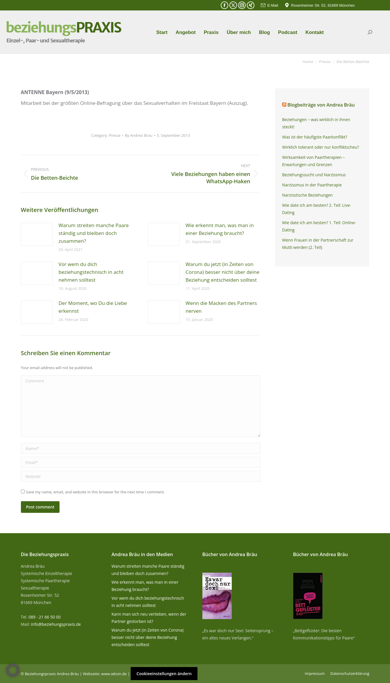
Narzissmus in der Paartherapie (312, 185)
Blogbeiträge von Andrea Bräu (321, 105)
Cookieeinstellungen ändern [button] (164, 673)
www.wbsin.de (114, 673)
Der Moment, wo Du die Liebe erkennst (93, 307)
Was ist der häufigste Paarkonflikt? (314, 137)
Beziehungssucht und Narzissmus (314, 174)
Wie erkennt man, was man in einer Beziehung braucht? (220, 229)
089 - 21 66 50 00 (44, 617)
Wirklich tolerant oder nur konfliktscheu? (320, 147)
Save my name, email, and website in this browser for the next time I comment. (95, 492)
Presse (115, 135)
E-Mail (269, 5)
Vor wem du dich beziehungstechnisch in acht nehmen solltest (91, 272)
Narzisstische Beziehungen (307, 195)
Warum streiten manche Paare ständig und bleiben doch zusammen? (94, 233)
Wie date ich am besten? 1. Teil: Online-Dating (319, 226)
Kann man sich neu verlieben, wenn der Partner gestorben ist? (149, 617)
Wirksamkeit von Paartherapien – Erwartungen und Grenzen (313, 160)
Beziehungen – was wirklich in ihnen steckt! (316, 123)
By (138, 135)
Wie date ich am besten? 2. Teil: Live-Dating (316, 208)
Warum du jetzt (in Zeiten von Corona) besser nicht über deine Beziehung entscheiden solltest (222, 272)
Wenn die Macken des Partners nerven (221, 307)
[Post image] (37, 234)
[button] (13, 670)
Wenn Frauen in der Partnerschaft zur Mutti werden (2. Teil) (318, 243)
